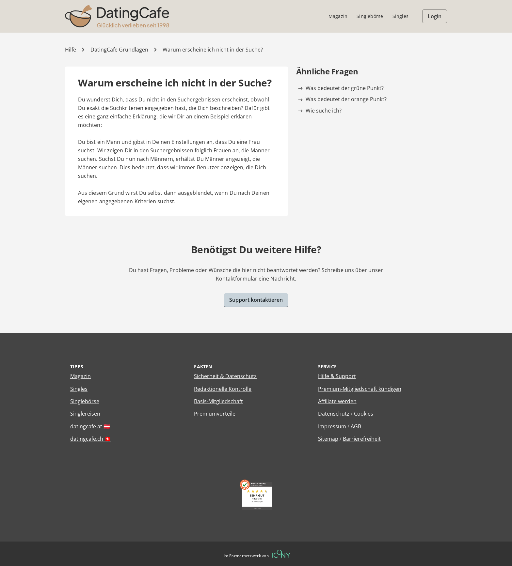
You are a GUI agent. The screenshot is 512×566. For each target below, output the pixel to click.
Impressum (332, 426)
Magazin (80, 376)
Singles (79, 388)
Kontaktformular (236, 278)
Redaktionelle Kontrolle (222, 388)
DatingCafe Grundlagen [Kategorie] (119, 49)
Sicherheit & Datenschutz (225, 376)
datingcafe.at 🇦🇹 (90, 426)
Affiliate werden (337, 401)
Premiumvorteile (214, 413)
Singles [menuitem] (400, 16)
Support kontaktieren (256, 299)
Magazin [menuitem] (337, 16)
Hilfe (70, 49)
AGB (356, 426)
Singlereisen (85, 413)
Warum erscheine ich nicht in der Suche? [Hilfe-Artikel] (213, 49)
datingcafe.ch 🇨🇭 (90, 438)
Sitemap (328, 438)
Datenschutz (333, 413)
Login (434, 16)
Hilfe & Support (337, 376)
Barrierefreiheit (362, 438)
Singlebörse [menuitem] (370, 16)
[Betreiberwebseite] (281, 554)
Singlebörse (84, 401)
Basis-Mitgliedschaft (218, 401)
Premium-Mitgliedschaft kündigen (359, 388)
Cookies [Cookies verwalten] (363, 413)
